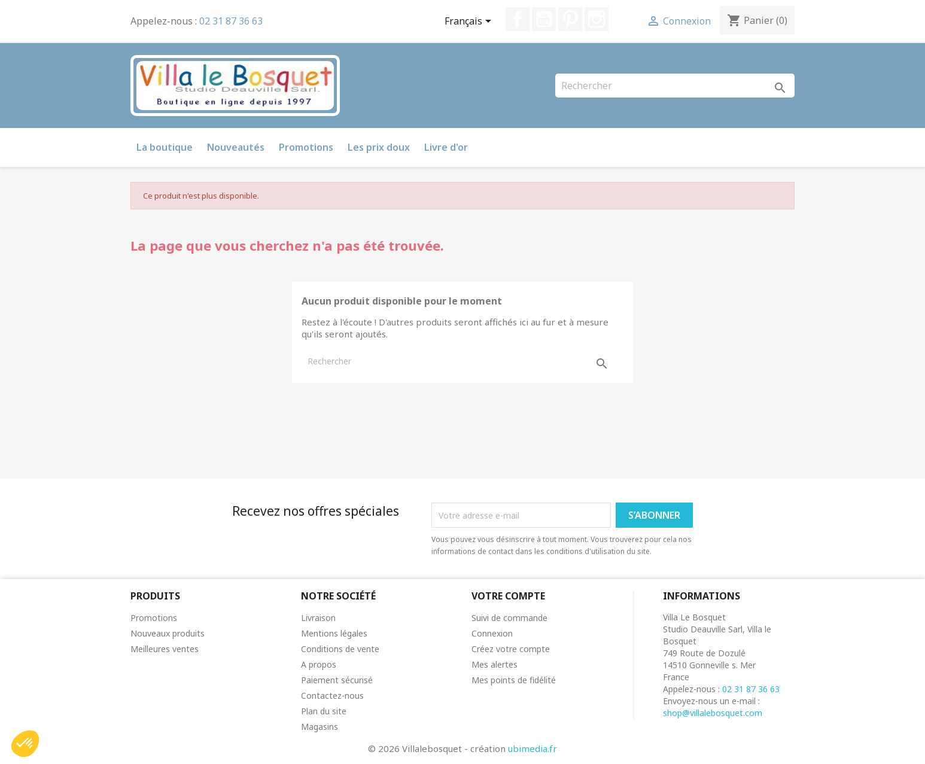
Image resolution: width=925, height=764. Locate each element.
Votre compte (508, 595)
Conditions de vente (340, 649)
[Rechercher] (675, 86)
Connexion (492, 633)
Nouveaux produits (167, 633)
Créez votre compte (510, 649)
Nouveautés (235, 147)
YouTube (544, 19)
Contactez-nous (332, 695)
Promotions (306, 147)
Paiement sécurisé (337, 680)
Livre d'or (446, 147)
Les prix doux (379, 147)
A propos (318, 664)
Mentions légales (334, 633)
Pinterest (570, 19)
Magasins (319, 726)
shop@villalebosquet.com (712, 713)
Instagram (596, 19)
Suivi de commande (509, 617)
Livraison (318, 617)
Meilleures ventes (164, 649)
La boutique (164, 147)
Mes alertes (494, 664)
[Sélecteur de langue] (470, 22)
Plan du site (323, 711)
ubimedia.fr (532, 748)
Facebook (518, 19)
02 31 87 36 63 (231, 21)
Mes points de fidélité (513, 680)
